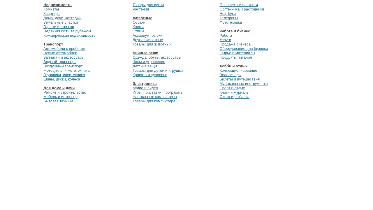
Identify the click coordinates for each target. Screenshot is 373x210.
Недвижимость (57, 5)
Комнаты (51, 9)
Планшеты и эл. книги (238, 5)
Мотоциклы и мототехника (66, 70)
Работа (225, 35)
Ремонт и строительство (64, 92)
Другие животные (148, 40)
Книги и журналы (234, 92)
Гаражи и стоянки (58, 26)
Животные (142, 18)
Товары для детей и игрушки (158, 70)
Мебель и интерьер (60, 96)
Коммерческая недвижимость (69, 35)
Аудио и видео (145, 88)
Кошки (138, 26)
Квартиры (51, 13)
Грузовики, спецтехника (64, 75)
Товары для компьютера (154, 101)
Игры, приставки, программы (158, 92)
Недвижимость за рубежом (67, 31)
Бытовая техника (58, 101)
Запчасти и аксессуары (63, 57)
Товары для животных (152, 44)
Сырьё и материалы (237, 53)
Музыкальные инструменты (243, 83)
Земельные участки (60, 22)
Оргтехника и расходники (241, 9)
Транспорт (53, 44)
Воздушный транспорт (63, 66)
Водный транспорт (59, 62)
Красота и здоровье (150, 75)
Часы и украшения (149, 62)
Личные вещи (145, 53)
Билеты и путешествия (239, 79)
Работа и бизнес (234, 31)
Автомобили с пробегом (64, 48)
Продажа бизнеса (235, 44)
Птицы (138, 31)
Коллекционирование (238, 70)
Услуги (225, 40)
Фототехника (230, 22)
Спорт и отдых (232, 88)
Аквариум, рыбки (147, 35)
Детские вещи (145, 66)
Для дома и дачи (59, 88)
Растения (141, 9)
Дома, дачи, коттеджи (62, 18)
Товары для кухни (148, 5)
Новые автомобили (60, 53)
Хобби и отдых (233, 66)
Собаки (139, 22)
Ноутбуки (227, 13)
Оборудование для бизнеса (243, 48)
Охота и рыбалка (234, 96)
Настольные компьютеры (155, 96)
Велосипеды (230, 75)
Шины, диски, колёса (61, 79)
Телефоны (228, 18)
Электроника (145, 83)
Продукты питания (235, 57)
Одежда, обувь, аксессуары (157, 57)
